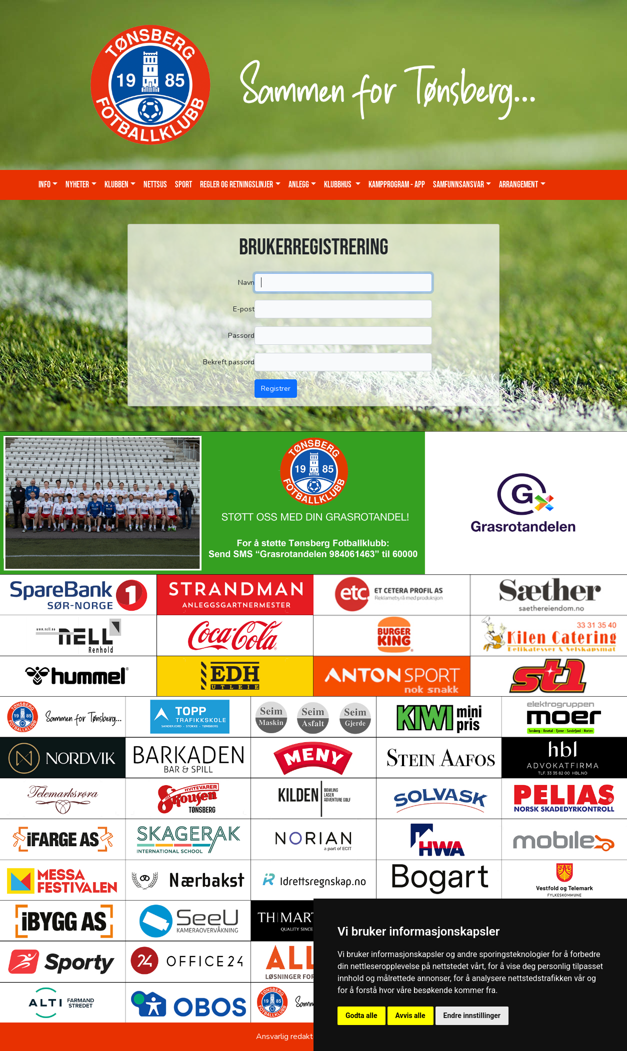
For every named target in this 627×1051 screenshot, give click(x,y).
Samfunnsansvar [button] (458, 184)
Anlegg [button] (298, 184)
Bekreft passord (228, 362)
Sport (183, 184)
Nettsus (155, 184)
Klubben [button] (116, 184)
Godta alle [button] (362, 1016)
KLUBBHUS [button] (338, 184)
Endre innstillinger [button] (472, 1016)
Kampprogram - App (396, 184)
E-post (243, 309)
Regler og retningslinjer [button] (236, 184)
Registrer (275, 388)
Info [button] (44, 184)
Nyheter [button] (77, 184)
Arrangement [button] (518, 184)
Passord (241, 335)
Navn (246, 282)
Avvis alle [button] (411, 1016)
